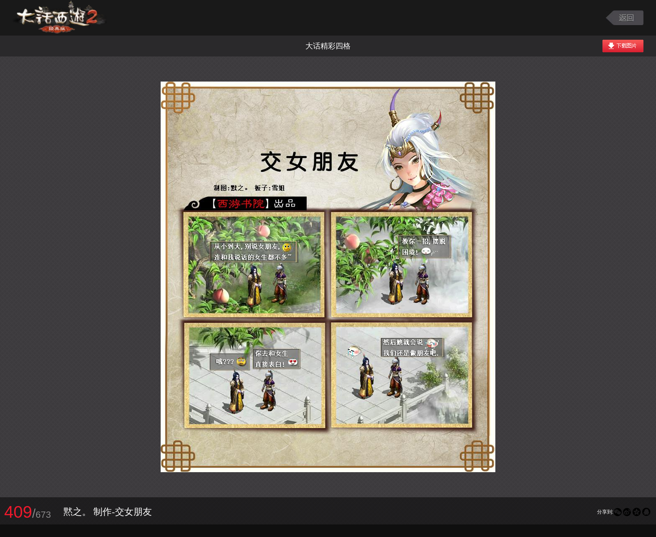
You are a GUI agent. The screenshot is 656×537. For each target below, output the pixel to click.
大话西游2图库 (60, 18)
